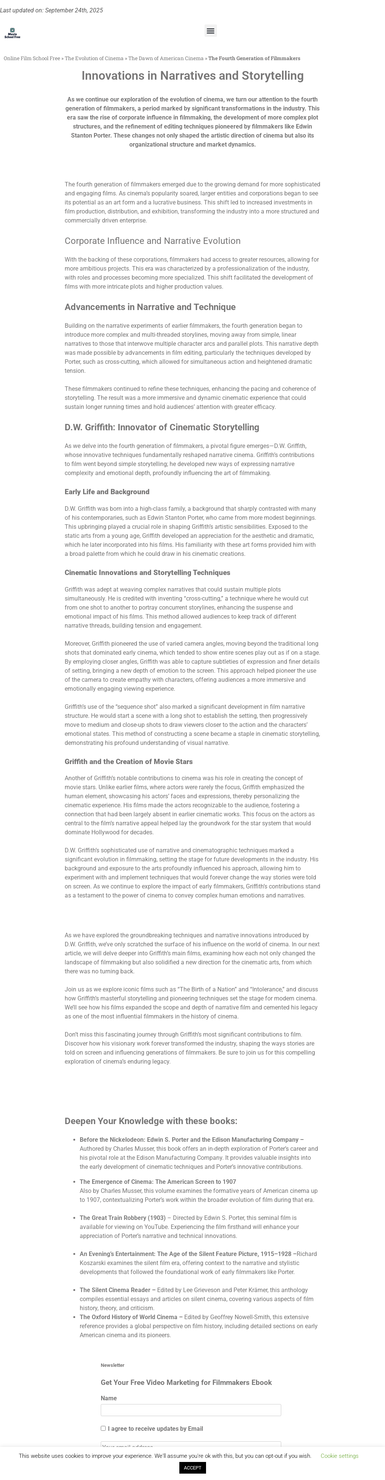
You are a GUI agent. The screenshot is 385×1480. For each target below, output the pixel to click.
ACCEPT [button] (193, 1468)
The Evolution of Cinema (94, 58)
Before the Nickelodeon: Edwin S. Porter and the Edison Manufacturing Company (189, 1139)
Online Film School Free (32, 58)
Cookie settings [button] (340, 1456)
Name (109, 1398)
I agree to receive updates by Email (152, 1428)
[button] (211, 30)
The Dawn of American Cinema (166, 58)
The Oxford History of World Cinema (128, 1317)
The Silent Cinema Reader (115, 1290)
